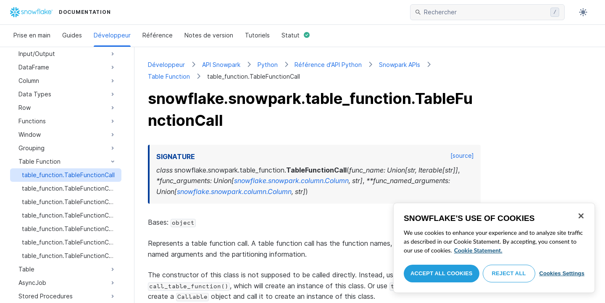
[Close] (581, 216)
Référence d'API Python (328, 64)
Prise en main (31, 35)
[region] (494, 248)
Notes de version (208, 35)
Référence (157, 35)
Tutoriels (257, 35)
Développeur (112, 35)
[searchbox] (485, 12)
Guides (72, 35)
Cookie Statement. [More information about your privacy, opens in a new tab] (478, 250)
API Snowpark (221, 64)
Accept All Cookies (441, 273)
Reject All (509, 273)
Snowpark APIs (399, 64)
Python (268, 64)
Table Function (169, 76)
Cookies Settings (561, 273)
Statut (295, 35)
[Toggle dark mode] (583, 12)
